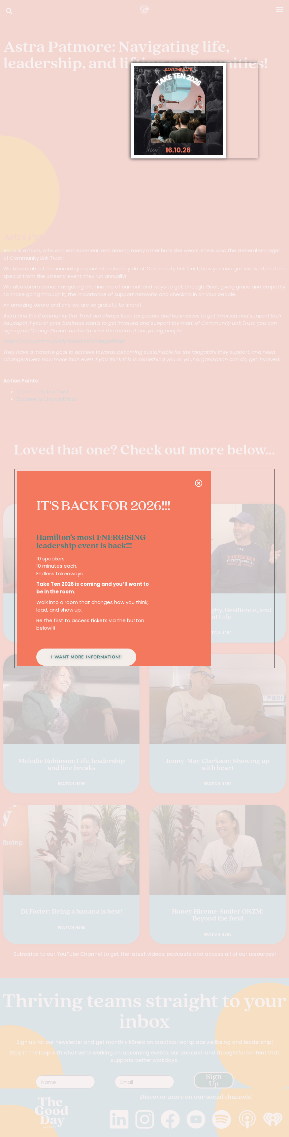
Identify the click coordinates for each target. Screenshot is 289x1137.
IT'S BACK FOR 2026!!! (103, 506)
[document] (144, 568)
